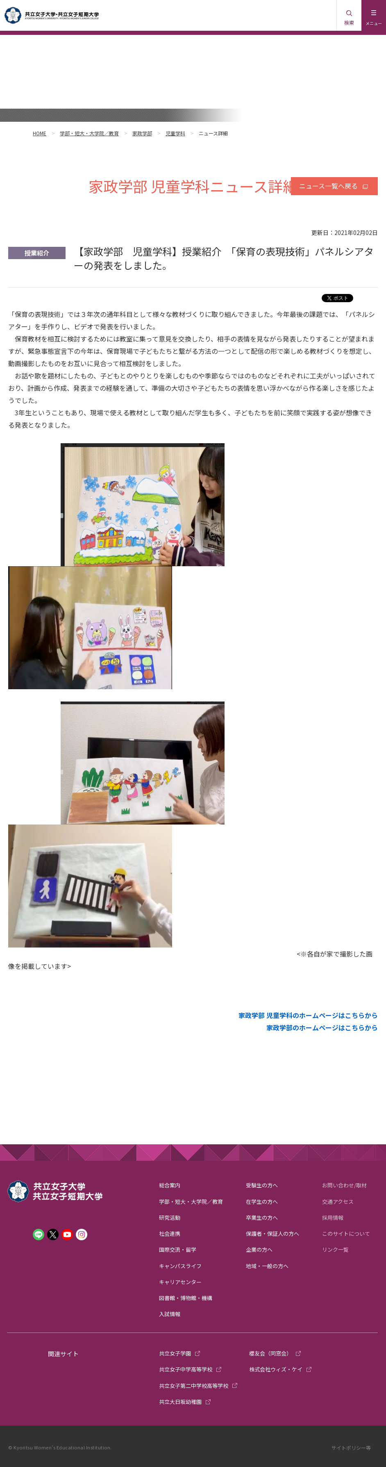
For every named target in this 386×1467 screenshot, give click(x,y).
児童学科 (175, 133)
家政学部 (142, 133)
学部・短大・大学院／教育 (89, 133)
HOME (39, 133)
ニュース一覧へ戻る (328, 186)
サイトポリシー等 (351, 1447)
